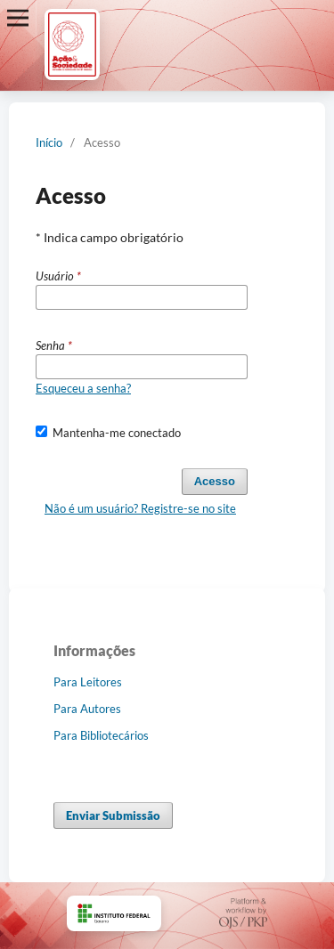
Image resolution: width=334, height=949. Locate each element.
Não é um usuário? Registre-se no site (140, 508)
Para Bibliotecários (101, 735)
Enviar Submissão (113, 815)
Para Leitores (87, 682)
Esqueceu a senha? (83, 388)
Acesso (214, 481)
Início (49, 142)
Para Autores (87, 709)
